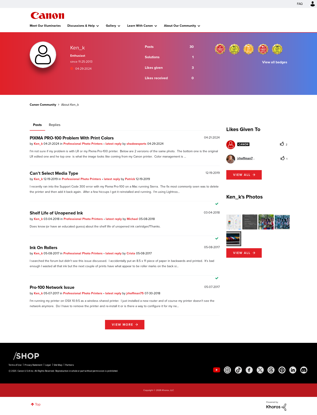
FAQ (300, 4)
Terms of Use (15, 365)
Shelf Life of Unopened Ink (56, 213)
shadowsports (137, 143)
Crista (131, 253)
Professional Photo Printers (83, 143)
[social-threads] (271, 370)
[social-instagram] (227, 370)
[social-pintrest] (282, 370)
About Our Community (180, 25)
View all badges (274, 62)
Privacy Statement (33, 365)
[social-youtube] (216, 370)
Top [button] (38, 404)
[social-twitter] (260, 370)
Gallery (111, 25)
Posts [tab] (37, 124)
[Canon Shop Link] (24, 356)
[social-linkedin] (292, 370)
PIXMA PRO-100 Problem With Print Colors (72, 138)
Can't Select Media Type (54, 173)
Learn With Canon (140, 25)
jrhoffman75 (135, 293)
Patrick (130, 179)
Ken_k (39, 143)
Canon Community (47, 15)
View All (242, 253)
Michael (133, 219)
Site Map (58, 365)
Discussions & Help (81, 25)
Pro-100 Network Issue (52, 287)
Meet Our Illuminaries (45, 25)
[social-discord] (303, 370)
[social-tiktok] (238, 370)
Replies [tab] (54, 124)
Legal (48, 365)
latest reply (113, 143)
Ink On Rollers (43, 247)
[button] (233, 221)
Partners (69, 365)
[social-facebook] (249, 370)
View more (122, 324)
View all (242, 175)
